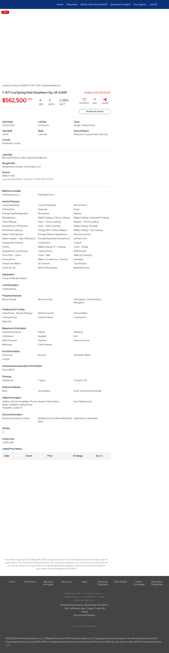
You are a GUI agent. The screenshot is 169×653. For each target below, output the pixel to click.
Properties (72, 4)
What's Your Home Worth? (94, 4)
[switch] (84, 102)
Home (60, 4)
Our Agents (140, 4)
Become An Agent (121, 4)
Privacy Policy (93, 593)
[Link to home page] (13, 4)
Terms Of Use (72, 593)
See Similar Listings (94, 112)
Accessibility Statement (80, 597)
